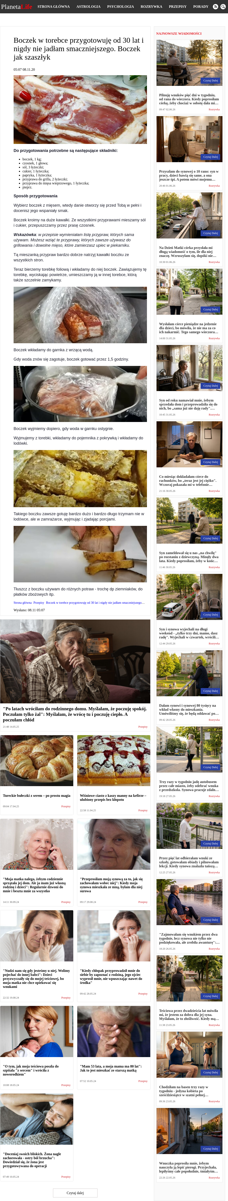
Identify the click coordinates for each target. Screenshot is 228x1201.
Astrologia (88, 6)
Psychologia (120, 6)
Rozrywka (151, 6)
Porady (200, 6)
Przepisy (178, 6)
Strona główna (54, 6)
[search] (223, 6)
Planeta (16, 6)
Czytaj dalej (75, 1193)
